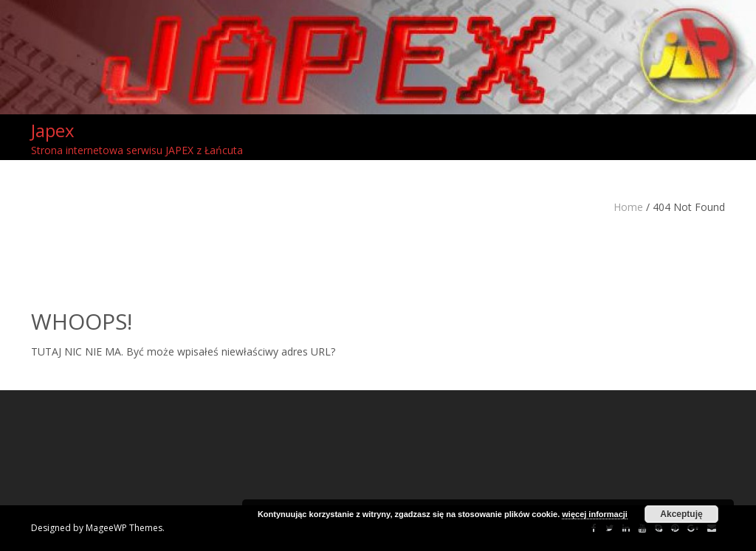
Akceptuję (681, 514)
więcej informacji (595, 514)
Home (628, 207)
